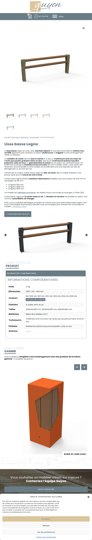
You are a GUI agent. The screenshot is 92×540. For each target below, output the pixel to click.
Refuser (46, 525)
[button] (88, 496)
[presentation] (77, 367)
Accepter (46, 519)
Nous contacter (46, 489)
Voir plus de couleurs (35, 299)
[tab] (45, 273)
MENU (57, 16)
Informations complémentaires (21, 273)
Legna (28, 331)
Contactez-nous (19, 206)
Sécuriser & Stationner (20, 137)
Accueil (7, 137)
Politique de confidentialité (46, 537)
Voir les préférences (46, 532)
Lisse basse (34, 137)
